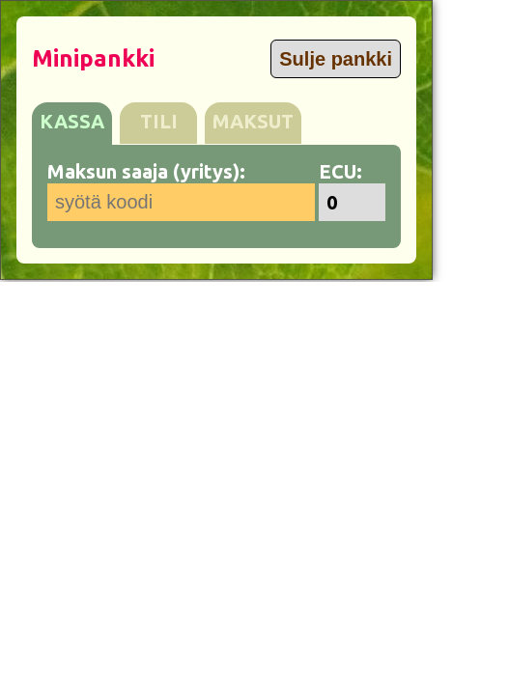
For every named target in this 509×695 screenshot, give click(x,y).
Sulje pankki (335, 59)
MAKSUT (253, 121)
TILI (159, 121)
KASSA (72, 121)
